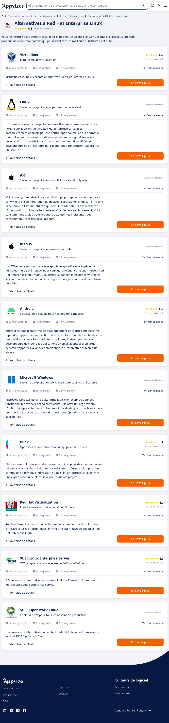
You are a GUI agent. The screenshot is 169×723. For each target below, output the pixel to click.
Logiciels (63, 693)
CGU (5, 701)
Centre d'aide (122, 693)
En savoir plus (140, 83)
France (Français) (139, 710)
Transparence (10, 694)
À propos (64, 687)
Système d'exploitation (45, 15)
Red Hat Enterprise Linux (72, 15)
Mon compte (122, 687)
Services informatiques (19, 15)
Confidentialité (11, 688)
